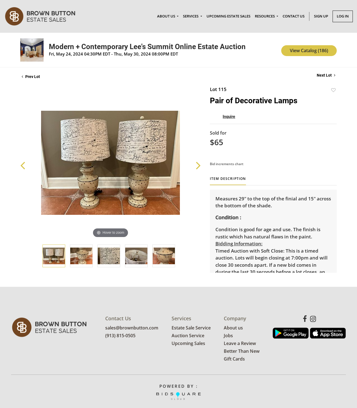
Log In (343, 16)
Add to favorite (333, 90)
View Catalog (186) (309, 50)
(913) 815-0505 (120, 336)
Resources (265, 16)
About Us (166, 16)
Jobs (228, 336)
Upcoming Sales (188, 344)
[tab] (228, 181)
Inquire (229, 116)
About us (233, 328)
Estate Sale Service (191, 328)
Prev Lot (31, 76)
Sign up (321, 16)
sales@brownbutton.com (131, 328)
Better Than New (242, 351)
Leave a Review (240, 344)
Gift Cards (234, 359)
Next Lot (326, 75)
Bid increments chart (226, 164)
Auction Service (188, 336)
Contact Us (294, 16)
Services (191, 16)
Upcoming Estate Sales (228, 16)
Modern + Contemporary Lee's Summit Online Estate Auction (147, 46)
